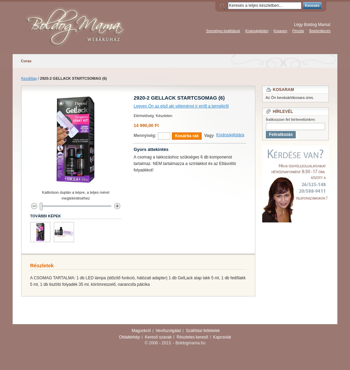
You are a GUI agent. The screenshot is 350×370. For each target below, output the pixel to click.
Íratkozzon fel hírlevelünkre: (290, 119)
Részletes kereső (192, 337)
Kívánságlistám (256, 31)
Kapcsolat (222, 337)
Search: (224, 5)
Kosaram (280, 31)
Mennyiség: (145, 135)
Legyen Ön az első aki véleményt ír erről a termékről (181, 106)
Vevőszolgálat (168, 330)
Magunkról (141, 330)
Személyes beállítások (223, 31)
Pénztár (298, 31)
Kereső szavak (158, 337)
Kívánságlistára (230, 134)
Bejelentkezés (320, 31)
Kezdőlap (29, 78)
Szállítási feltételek (203, 330)
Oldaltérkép (129, 337)
